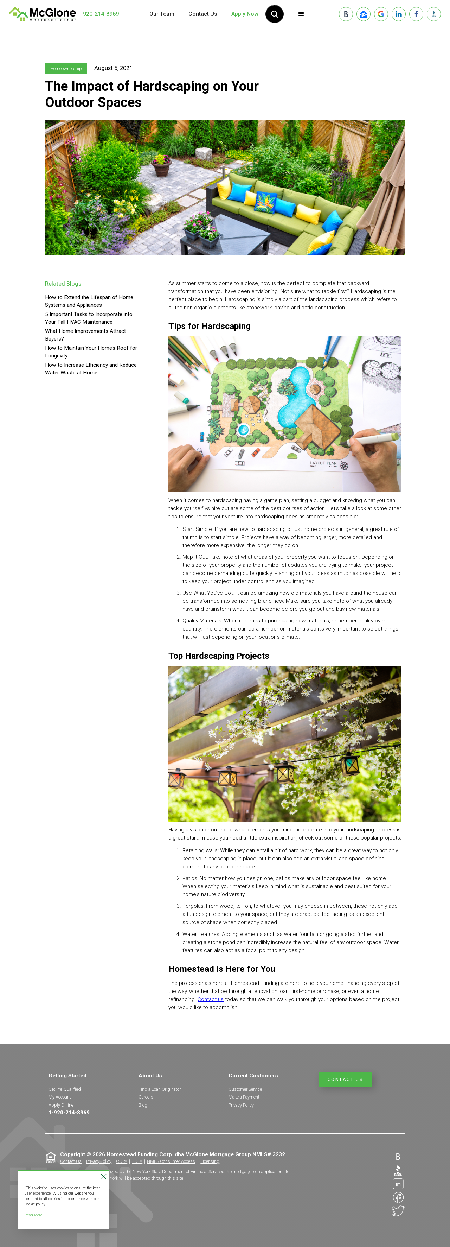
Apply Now (244, 14)
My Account (60, 1097)
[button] (301, 14)
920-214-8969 (101, 14)
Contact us (211, 999)
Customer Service (245, 1089)
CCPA (121, 1161)
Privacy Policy (241, 1105)
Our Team (161, 14)
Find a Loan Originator (160, 1089)
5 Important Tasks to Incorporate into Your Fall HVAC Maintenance (89, 318)
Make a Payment (244, 1097)
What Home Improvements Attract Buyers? (85, 335)
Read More (33, 1215)
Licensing (209, 1161)
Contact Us (202, 14)
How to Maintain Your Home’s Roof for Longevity (91, 352)
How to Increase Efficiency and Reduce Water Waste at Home (91, 369)
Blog (143, 1105)
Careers (146, 1097)
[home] (42, 14)
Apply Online (61, 1105)
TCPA (137, 1161)
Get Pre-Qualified (65, 1089)
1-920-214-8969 (69, 1112)
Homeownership (66, 68)
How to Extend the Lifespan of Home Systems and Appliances (89, 301)
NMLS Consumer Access (171, 1161)
